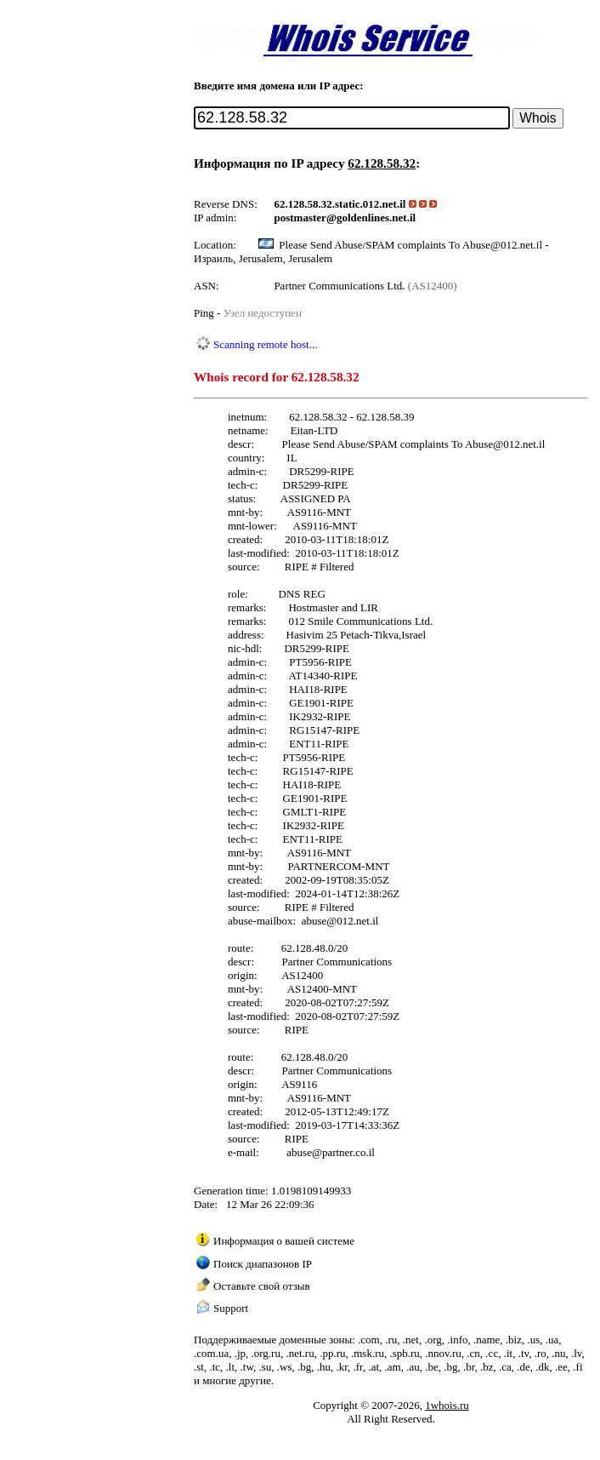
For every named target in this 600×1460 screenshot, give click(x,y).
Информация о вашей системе (283, 1240)
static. (349, 204)
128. (298, 204)
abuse (314, 920)
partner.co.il (348, 1152)
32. (328, 204)
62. (281, 204)
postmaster (300, 217)
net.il (394, 204)
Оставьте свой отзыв (261, 1286)
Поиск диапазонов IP (262, 1263)
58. (314, 204)
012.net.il (524, 444)
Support (230, 1308)
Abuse (479, 444)
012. (372, 204)
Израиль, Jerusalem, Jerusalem (263, 258)
